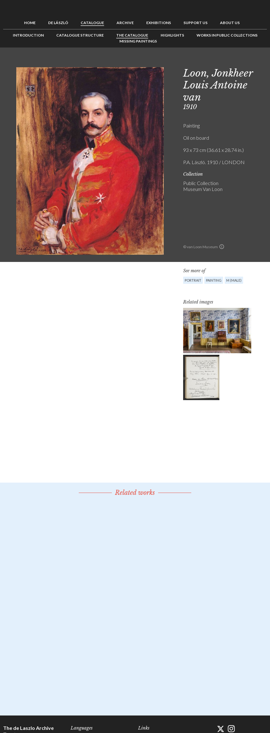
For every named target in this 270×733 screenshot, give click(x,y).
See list (252, 61)
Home (30, 22)
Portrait (193, 280)
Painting (214, 280)
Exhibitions (158, 22)
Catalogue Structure (80, 35)
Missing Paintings (138, 41)
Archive (125, 22)
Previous (243, 61)
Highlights (172, 35)
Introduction (28, 35)
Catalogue (92, 22)
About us (230, 22)
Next (262, 61)
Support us (195, 22)
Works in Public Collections (227, 35)
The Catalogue (132, 35)
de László (58, 22)
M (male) (234, 280)
